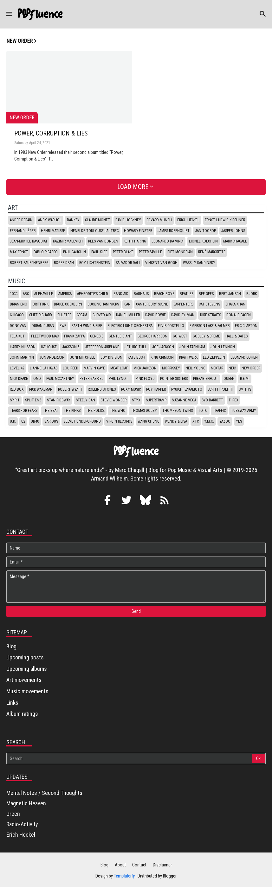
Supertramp (156, 400)
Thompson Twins (177, 410)
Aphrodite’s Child (92, 294)
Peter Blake (123, 252)
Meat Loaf (119, 368)
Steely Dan (85, 400)
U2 (23, 421)
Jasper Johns (233, 231)
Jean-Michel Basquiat (29, 241)
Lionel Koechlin (203, 241)
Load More (132, 187)
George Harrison (152, 336)
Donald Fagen (238, 315)
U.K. (13, 421)
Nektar (217, 368)
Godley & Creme (206, 336)
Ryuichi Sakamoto (186, 389)
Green (13, 813)
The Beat (50, 410)
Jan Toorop (205, 231)
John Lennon (222, 347)
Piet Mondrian (180, 252)
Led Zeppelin (214, 357)
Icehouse (49, 347)
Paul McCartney (60, 378)
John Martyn (22, 357)
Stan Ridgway (58, 400)
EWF (63, 326)
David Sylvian (183, 315)
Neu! (232, 368)
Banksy (73, 220)
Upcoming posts (25, 657)
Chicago (17, 315)
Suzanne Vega (184, 400)
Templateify (124, 875)
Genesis (96, 336)
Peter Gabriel (91, 378)
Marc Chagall (235, 241)
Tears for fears (23, 410)
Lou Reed (70, 368)
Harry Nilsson (23, 347)
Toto (203, 410)
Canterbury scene (152, 304)
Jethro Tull (136, 347)
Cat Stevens (209, 304)
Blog (11, 646)
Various (51, 421)
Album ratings (22, 713)
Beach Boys (164, 294)
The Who (118, 410)
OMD (37, 378)
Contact (139, 864)
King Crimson (162, 357)
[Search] (129, 758)
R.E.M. (244, 378)
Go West (180, 336)
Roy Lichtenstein (94, 263)
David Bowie (155, 315)
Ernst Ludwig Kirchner (225, 220)
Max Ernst (19, 252)
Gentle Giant (120, 336)
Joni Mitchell (82, 357)
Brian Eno (18, 304)
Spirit (15, 400)
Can (127, 304)
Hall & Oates (236, 336)
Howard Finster (138, 231)
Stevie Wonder (113, 400)
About (120, 864)
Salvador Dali (128, 263)
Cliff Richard (40, 315)
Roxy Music (131, 389)
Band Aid (120, 294)
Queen (229, 378)
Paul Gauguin (74, 252)
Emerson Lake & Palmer (210, 326)
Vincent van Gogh (161, 263)
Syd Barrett (212, 400)
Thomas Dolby (144, 410)
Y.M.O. (209, 421)
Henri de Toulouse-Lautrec (94, 231)
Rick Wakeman (41, 389)
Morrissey (171, 368)
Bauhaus (141, 294)
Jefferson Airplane (102, 347)
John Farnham (192, 347)
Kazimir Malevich (68, 241)
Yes (239, 421)
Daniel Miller (128, 315)
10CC (13, 294)
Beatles (186, 294)
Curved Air (102, 315)
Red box (17, 389)
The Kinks (72, 410)
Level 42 (17, 368)
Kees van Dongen (103, 241)
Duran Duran (43, 326)
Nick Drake (19, 378)
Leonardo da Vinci (168, 241)
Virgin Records (119, 421)
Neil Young (195, 368)
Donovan (18, 326)
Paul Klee (99, 252)
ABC (26, 294)
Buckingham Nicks (103, 304)
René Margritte (211, 252)
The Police (95, 410)
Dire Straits (210, 315)
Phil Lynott (119, 378)
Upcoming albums (26, 668)
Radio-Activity (22, 824)
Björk (251, 294)
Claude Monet (97, 220)
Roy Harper (156, 389)
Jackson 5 (71, 347)
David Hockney (128, 220)
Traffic (219, 410)
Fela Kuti (18, 336)
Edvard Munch (159, 220)
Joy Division (111, 357)
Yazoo (224, 421)
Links (12, 702)
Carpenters (183, 304)
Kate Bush (136, 357)
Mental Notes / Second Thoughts (44, 792)
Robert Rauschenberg (29, 263)
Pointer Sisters (174, 378)
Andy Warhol (50, 220)
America (65, 294)
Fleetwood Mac (45, 336)
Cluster (64, 315)
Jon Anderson (52, 357)
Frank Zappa (74, 336)
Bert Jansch (230, 294)
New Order (251, 368)
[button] (8, 14)
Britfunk (41, 304)
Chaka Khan (235, 304)
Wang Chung (148, 421)
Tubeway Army (243, 410)
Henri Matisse (53, 231)
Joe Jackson (163, 347)
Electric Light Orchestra (129, 326)
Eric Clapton (246, 326)
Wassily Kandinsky (199, 263)
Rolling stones (102, 389)
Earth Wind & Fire (87, 326)
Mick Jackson (145, 368)
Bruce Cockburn (68, 304)
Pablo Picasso (46, 252)
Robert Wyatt (70, 389)
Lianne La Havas (43, 368)
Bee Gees (206, 294)
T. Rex (233, 400)
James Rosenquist (174, 231)
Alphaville (43, 294)
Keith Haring (135, 241)
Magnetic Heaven (26, 803)
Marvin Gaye (94, 368)
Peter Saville (150, 252)
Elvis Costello (171, 326)
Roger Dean (64, 263)
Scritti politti (220, 389)
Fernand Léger (23, 231)
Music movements (27, 691)
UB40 (35, 421)
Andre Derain (21, 220)
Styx (136, 400)
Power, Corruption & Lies (51, 133)
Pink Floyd (145, 378)
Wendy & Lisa (176, 421)
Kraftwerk (188, 357)
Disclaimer (162, 864)
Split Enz (33, 400)
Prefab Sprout (205, 378)
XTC (195, 421)
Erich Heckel (188, 220)
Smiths (245, 389)
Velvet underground (82, 421)
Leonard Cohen (244, 357)
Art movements (24, 679)
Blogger (170, 875)
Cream (82, 315)
